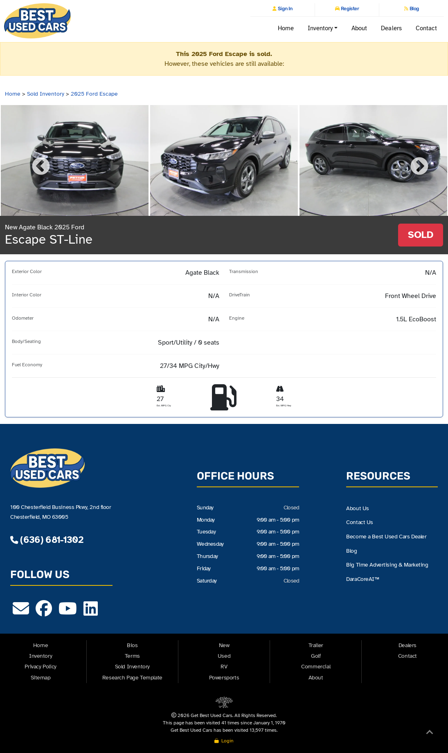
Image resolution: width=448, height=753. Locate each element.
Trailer (315, 645)
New (224, 645)
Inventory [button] (320, 28)
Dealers (391, 28)
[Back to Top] (429, 734)
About (359, 28)
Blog (413, 8)
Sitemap (41, 677)
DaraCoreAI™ (362, 579)
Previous (35, 161)
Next (413, 161)
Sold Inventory (45, 93)
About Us (357, 508)
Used (224, 655)
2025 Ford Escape (94, 93)
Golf (315, 655)
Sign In (284, 8)
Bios (132, 645)
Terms (132, 655)
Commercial (315, 666)
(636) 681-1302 (46, 540)
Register (349, 8)
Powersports (224, 677)
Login (224, 741)
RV (224, 666)
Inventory (40, 655)
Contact (426, 28)
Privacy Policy (40, 666)
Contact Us (359, 522)
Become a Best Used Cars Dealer (386, 536)
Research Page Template (132, 677)
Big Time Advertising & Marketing (387, 564)
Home (286, 28)
